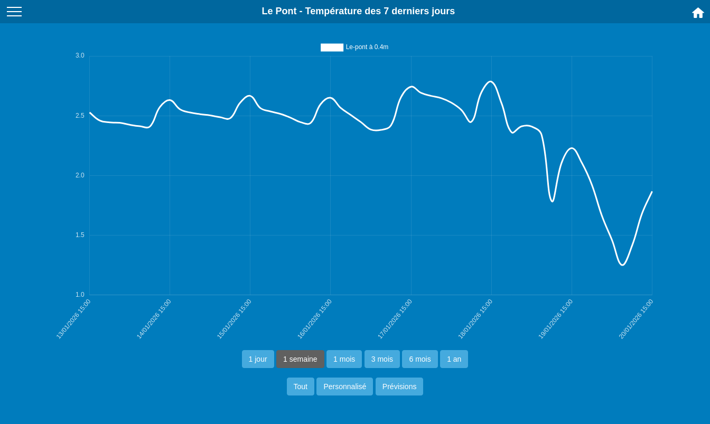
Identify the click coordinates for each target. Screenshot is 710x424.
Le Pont (279, 11)
